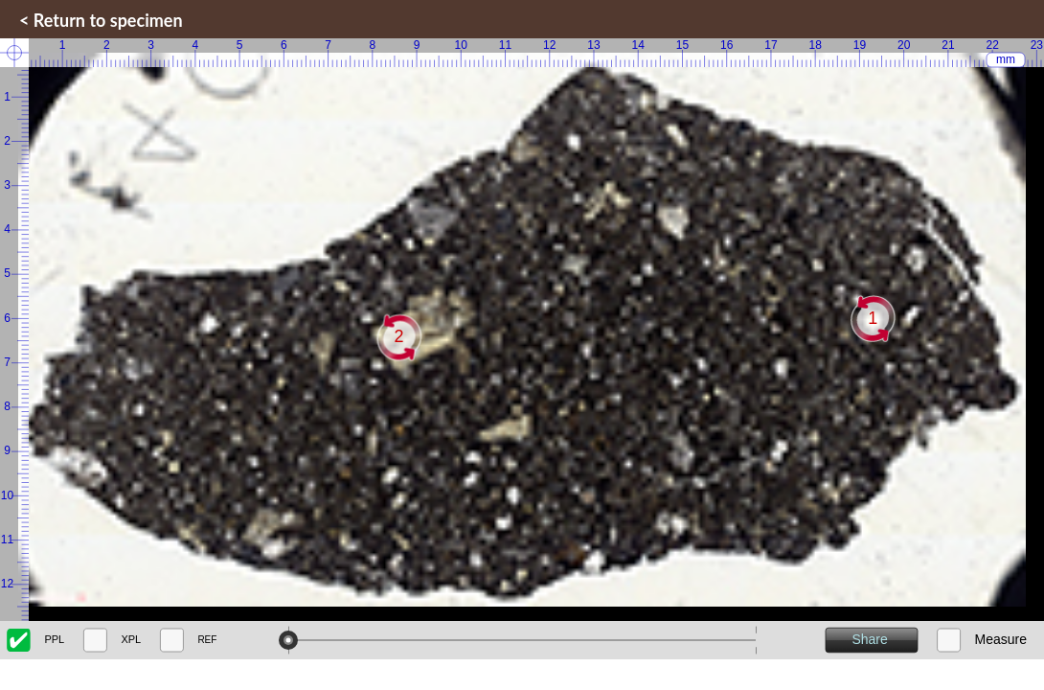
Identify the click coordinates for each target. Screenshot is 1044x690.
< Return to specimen (101, 20)
